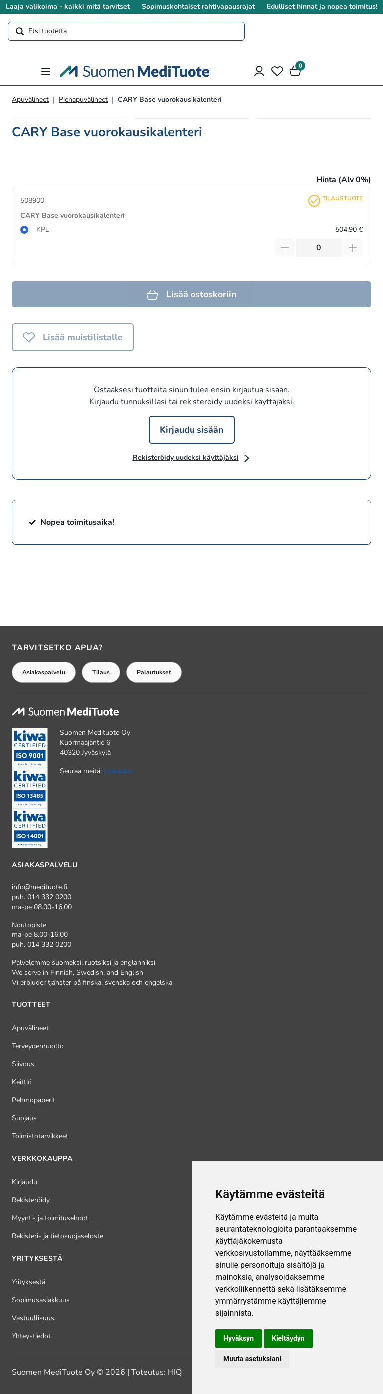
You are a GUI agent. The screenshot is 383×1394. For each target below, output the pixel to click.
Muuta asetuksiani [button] (252, 1359)
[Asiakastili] (259, 71)
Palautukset (154, 672)
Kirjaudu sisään (192, 430)
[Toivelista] (277, 71)
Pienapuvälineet (83, 99)
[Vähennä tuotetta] (285, 248)
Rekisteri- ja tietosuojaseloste (57, 1236)
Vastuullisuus (33, 1318)
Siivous (23, 1064)
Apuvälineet (30, 99)
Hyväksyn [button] (238, 1338)
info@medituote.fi (39, 887)
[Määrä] (319, 248)
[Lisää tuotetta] (353, 248)
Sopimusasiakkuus (41, 1300)
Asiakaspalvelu (43, 672)
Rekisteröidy (31, 1200)
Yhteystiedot (31, 1336)
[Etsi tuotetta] (126, 31)
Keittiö (22, 1082)
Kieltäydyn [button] (288, 1338)
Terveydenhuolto (38, 1046)
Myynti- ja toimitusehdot (50, 1218)
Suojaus (24, 1118)
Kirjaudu (24, 1182)
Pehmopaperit (33, 1100)
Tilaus (101, 672)
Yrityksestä (28, 1282)
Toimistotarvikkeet (40, 1136)
